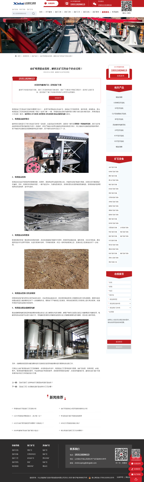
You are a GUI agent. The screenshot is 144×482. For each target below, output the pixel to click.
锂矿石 (29, 450)
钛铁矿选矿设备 (113, 171)
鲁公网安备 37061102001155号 (101, 477)
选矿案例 (95, 12)
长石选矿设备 (113, 240)
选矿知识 (35, 56)
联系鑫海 (115, 12)
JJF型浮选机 (119, 130)
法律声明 (120, 477)
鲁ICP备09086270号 (80, 477)
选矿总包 (30, 9)
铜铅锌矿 (30, 466)
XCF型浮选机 (119, 141)
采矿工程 (67, 12)
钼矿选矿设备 (124, 232)
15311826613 (77, 4)
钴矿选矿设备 (113, 253)
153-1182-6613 (57, 102)
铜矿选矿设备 (113, 219)
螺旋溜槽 (119, 97)
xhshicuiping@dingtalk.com (85, 463)
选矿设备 (15, 454)
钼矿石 (45, 462)
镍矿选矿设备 (113, 236)
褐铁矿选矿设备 (113, 210)
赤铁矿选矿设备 (113, 201)
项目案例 (15, 466)
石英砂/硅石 (31, 454)
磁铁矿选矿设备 (113, 206)
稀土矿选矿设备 (113, 180)
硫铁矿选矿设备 (113, 214)
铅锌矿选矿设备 (113, 223)
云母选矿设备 (124, 227)
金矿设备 (15, 9)
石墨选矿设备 (113, 227)
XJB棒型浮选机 (119, 103)
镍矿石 (45, 454)
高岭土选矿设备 (113, 257)
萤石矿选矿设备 (113, 245)
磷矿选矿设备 (113, 176)
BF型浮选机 (119, 119)
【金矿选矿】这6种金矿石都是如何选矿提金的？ (32, 382)
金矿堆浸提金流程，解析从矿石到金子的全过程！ (56, 56)
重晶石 (45, 466)
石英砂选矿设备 (113, 197)
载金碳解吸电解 (17, 313)
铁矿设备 (22, 9)
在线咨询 (58, 98)
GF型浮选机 (119, 108)
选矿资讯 (15, 462)
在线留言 (135, 469)
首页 (40, 12)
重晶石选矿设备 (113, 249)
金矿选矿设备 (113, 167)
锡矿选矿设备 (124, 253)
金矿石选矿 (27, 109)
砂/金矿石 (30, 458)
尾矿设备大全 (113, 262)
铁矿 (28, 462)
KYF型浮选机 (119, 136)
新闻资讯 (105, 12)
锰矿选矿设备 (124, 236)
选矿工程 (58, 12)
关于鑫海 (49, 12)
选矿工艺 (77, 12)
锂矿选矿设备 (113, 193)
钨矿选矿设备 (113, 232)
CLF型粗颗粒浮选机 (119, 114)
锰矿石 (45, 450)
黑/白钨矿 (46, 458)
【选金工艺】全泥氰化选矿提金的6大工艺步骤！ (32, 386)
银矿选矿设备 (113, 184)
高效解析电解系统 (119, 125)
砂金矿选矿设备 (113, 189)
